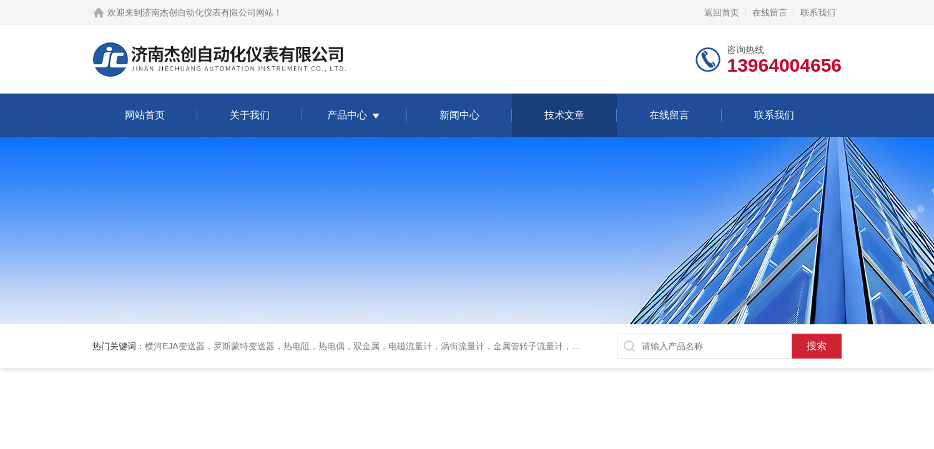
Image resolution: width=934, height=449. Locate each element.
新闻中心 (459, 115)
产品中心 (347, 115)
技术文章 (564, 115)
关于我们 (250, 115)
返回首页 (721, 12)
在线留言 (769, 12)
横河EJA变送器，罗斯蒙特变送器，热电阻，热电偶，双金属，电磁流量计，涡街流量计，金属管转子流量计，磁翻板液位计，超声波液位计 (415, 346)
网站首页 (145, 115)
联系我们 (817, 12)
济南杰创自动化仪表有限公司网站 (207, 12)
